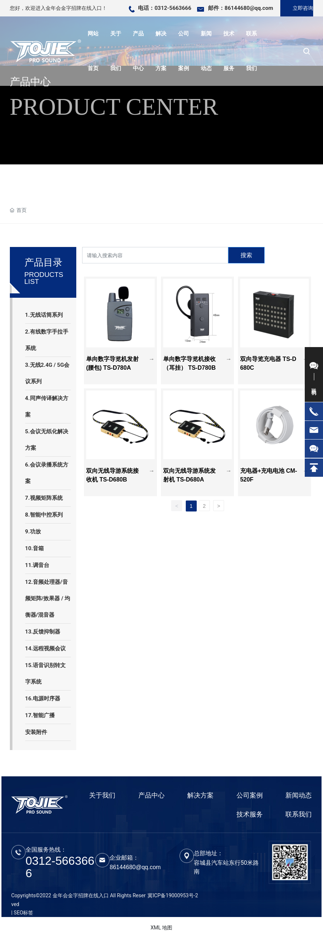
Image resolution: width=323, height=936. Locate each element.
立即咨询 (303, 8)
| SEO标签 (22, 913)
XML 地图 (161, 928)
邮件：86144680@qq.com (240, 8)
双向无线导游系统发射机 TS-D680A (189, 469)
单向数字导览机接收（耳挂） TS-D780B (188, 357)
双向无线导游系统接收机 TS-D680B (112, 469)
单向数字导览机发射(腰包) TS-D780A (110, 357)
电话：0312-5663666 (164, 8)
